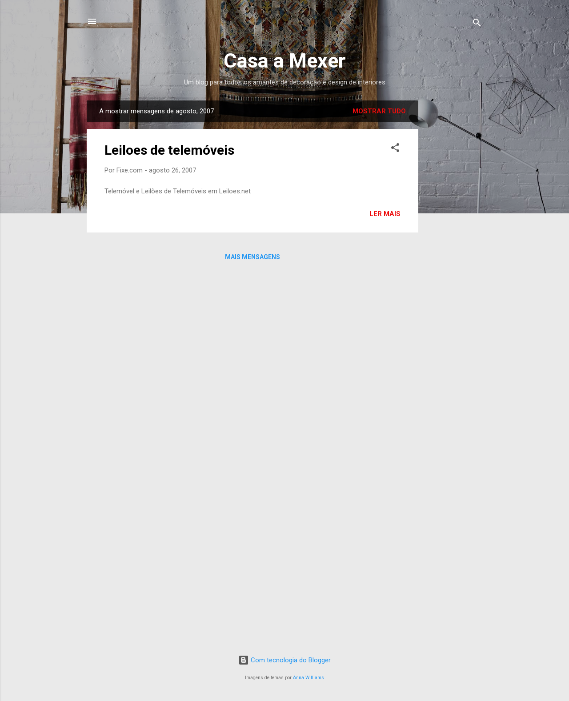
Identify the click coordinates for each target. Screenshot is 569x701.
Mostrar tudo (379, 111)
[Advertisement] (453, 233)
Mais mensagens (252, 256)
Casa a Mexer (284, 60)
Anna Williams (308, 678)
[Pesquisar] (477, 24)
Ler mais (385, 214)
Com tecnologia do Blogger (284, 660)
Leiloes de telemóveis (169, 150)
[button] (395, 149)
